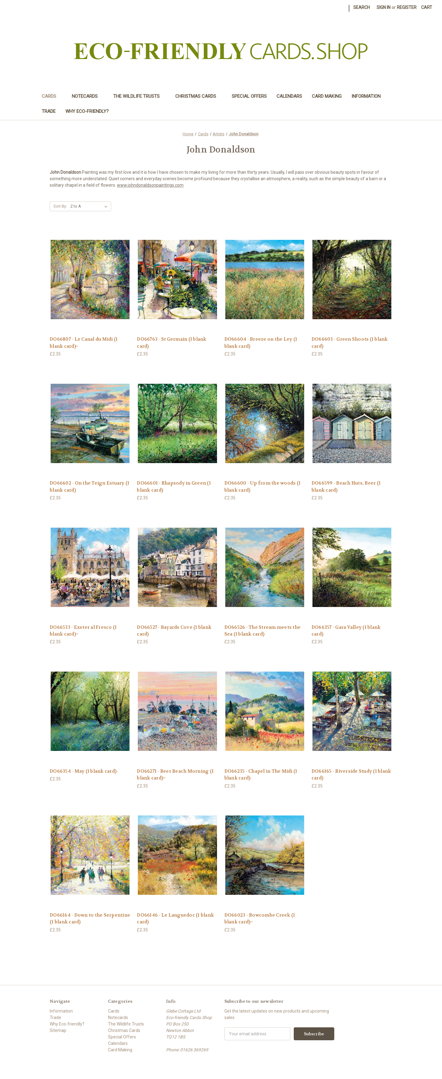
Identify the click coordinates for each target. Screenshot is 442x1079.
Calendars (289, 96)
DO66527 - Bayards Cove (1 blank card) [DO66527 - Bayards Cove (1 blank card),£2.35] (174, 630)
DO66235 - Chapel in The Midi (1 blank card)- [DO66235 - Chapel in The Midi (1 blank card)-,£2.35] (260, 774)
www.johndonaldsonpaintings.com (150, 185)
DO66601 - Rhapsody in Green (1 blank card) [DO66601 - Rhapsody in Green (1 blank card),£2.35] (174, 486)
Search (361, 7)
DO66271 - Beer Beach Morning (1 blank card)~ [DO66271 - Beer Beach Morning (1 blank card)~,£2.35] (175, 774)
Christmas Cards (198, 96)
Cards (52, 96)
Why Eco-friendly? (87, 111)
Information (366, 96)
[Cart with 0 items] (427, 7)
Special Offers (249, 96)
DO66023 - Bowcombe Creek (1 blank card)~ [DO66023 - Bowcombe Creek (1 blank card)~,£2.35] (259, 918)
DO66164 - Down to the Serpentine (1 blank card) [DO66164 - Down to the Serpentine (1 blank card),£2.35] (90, 918)
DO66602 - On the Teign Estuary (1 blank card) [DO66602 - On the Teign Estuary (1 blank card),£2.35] (89, 486)
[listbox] (90, 206)
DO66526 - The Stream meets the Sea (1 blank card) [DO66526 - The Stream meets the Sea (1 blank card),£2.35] (262, 630)
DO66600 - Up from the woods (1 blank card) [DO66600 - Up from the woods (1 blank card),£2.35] (262, 486)
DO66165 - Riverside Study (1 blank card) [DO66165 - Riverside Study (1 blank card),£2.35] (351, 774)
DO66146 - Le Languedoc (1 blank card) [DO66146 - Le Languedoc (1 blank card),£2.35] (175, 918)
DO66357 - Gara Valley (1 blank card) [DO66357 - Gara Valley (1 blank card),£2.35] (346, 630)
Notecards (87, 96)
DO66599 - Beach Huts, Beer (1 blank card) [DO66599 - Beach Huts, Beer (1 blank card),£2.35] (346, 486)
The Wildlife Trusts (139, 96)
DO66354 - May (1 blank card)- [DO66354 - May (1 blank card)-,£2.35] (84, 771)
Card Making (327, 96)
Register (407, 7)
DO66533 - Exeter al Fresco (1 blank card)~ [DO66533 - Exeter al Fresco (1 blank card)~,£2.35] (83, 630)
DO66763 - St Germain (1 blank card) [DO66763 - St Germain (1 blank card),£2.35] (171, 342)
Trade (49, 111)
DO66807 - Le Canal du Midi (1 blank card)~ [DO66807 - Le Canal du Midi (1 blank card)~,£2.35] (84, 342)
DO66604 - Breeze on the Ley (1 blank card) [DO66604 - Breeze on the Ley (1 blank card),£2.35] (260, 342)
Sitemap (58, 1030)
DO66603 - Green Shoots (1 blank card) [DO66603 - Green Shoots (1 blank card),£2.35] (350, 342)
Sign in (383, 7)
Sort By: (60, 206)
